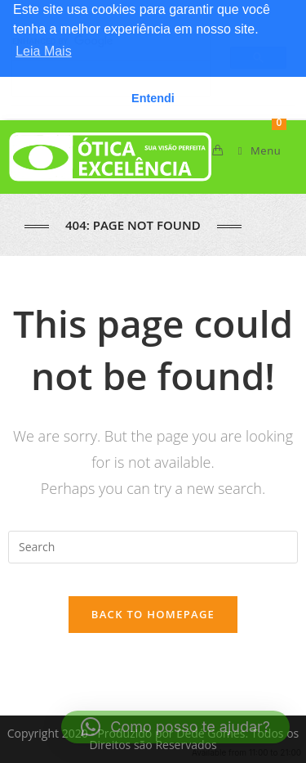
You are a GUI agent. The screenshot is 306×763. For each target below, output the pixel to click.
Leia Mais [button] (43, 51)
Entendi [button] (153, 98)
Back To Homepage (153, 614)
